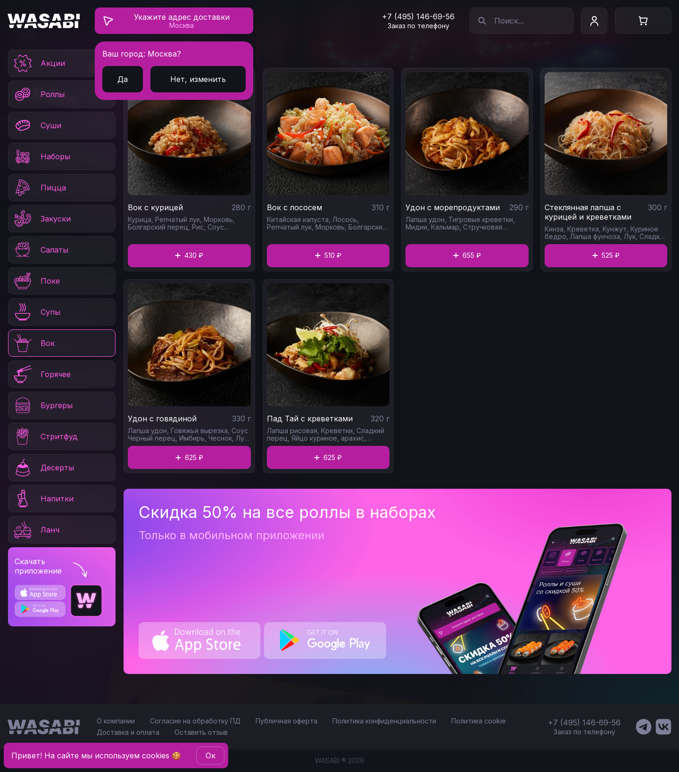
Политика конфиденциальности (384, 721)
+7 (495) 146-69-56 (418, 16)
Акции (38, 63)
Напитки (43, 498)
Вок (33, 343)
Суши (36, 125)
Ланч (35, 529)
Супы (36, 312)
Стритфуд (45, 436)
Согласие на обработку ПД (195, 721)
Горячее (41, 374)
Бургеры (42, 405)
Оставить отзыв (201, 732)
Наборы (41, 156)
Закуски (41, 218)
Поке (36, 281)
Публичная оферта (286, 721)
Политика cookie (478, 721)
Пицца (39, 187)
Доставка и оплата (128, 732)
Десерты (43, 467)
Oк (210, 755)
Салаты (40, 249)
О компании (116, 721)
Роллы (38, 94)
